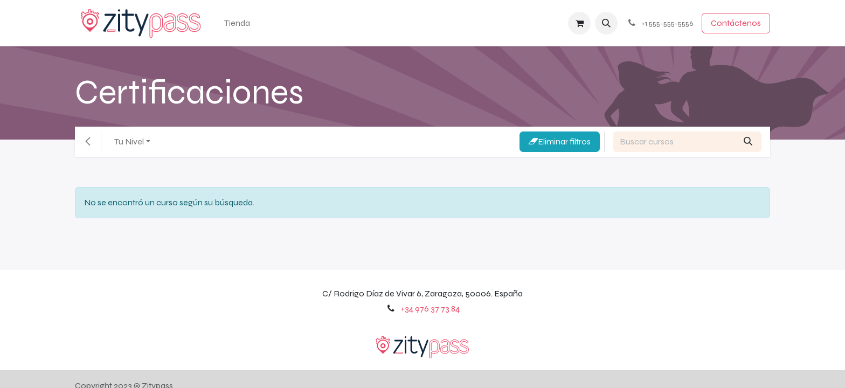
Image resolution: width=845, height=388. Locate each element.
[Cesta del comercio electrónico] (579, 23)
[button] (606, 23)
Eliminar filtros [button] (560, 141)
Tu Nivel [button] (129, 141)
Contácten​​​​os (736, 23)
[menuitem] (237, 23)
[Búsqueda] (748, 141)
